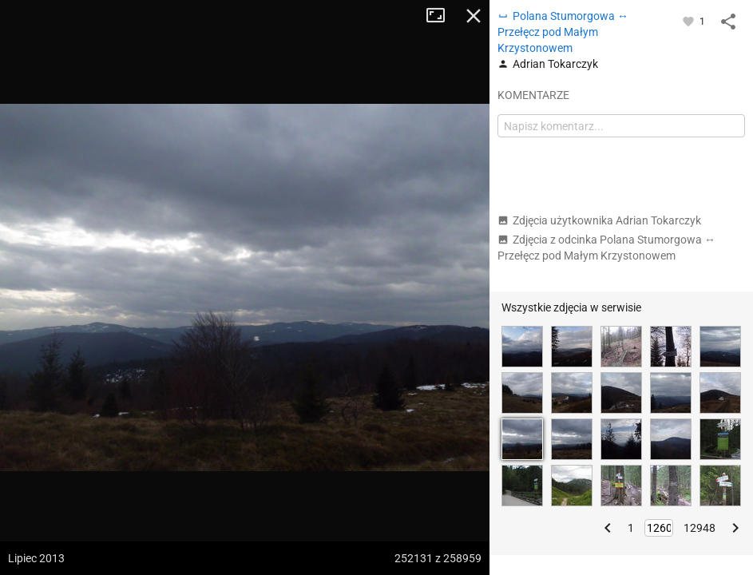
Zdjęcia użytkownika (599, 220)
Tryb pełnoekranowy (442, 16)
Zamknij (473, 16)
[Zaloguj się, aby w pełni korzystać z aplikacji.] (689, 20)
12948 (699, 527)
